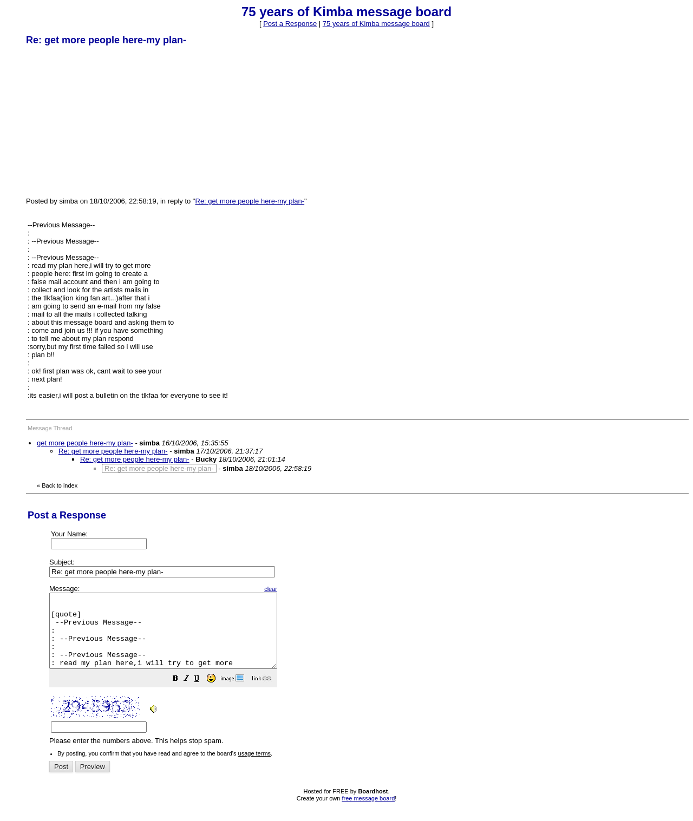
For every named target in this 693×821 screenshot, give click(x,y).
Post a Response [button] (290, 23)
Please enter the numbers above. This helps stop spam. (364, 672)
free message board (368, 813)
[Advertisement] (107, 120)
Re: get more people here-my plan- (250, 201)
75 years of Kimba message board (376, 23)
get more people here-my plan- (85, 443)
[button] (202, 695)
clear (297, 589)
